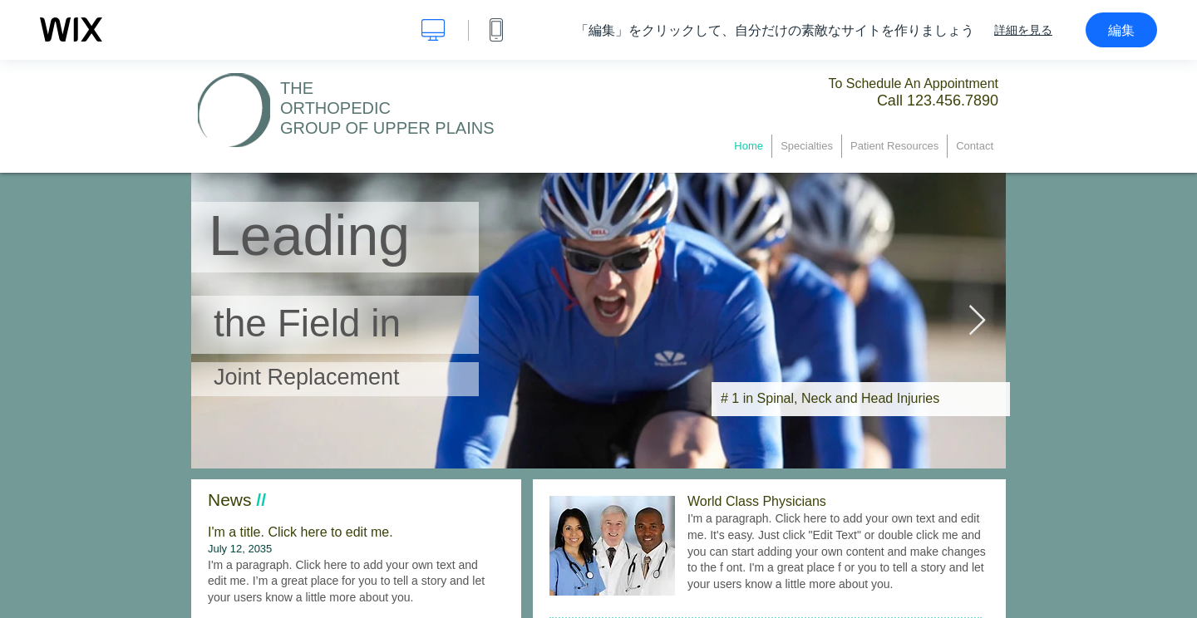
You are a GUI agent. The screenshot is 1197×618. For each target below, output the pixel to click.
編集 (1121, 30)
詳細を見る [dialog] (1023, 29)
